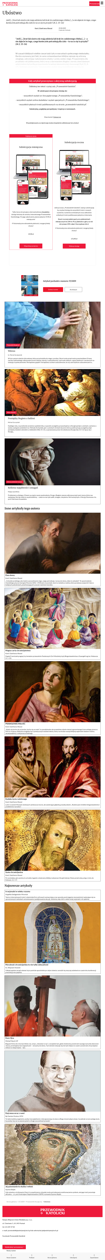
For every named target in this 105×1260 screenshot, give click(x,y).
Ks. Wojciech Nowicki (12, 968)
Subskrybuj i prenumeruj (14, 1247)
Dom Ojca (9, 1038)
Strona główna (12, 1202)
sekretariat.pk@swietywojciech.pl (46, 1230)
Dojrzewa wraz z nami (14, 1113)
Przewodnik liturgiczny (34, 1202)
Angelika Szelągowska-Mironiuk (16, 894)
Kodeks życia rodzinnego (16, 799)
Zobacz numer (53, 289)
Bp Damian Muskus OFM (14, 1116)
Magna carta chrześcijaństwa (18, 650)
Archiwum (73, 290)
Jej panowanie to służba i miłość (19, 1186)
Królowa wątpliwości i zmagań (23, 487)
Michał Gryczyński (14, 422)
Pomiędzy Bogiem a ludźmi (21, 418)
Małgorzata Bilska (13, 492)
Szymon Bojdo (10, 1189)
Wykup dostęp (74, 246)
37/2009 (72, 281)
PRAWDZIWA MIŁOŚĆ (15, 724)
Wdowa (11, 351)
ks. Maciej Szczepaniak (15, 355)
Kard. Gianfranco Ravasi (43, 28)
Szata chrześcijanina (14, 872)
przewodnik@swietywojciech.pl (19, 1230)
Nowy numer (11, 1251)
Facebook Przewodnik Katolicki (14, 1236)
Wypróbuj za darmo (31, 246)
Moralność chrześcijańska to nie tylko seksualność (26, 965)
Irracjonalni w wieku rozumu (17, 891)
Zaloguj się (57, 117)
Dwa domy (10, 575)
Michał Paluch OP (11, 1041)
